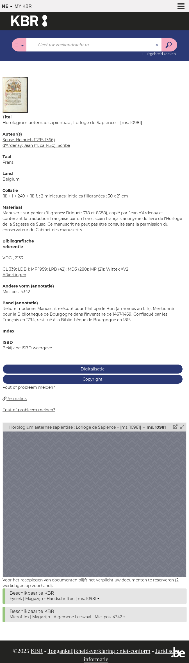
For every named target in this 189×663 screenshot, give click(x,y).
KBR (37, 651)
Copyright (93, 379)
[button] (15, 94)
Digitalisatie (92, 369)
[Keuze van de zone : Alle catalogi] (19, 44)
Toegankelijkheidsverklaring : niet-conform (98, 651)
